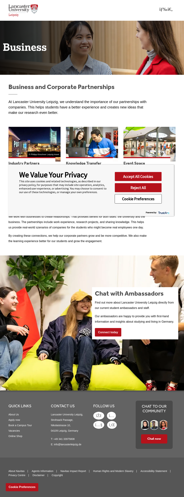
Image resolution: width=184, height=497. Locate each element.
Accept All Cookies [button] (138, 176)
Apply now (14, 419)
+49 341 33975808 (64, 439)
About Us (13, 414)
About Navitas (16, 471)
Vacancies (14, 430)
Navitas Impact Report (73, 471)
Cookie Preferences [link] (22, 487)
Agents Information (42, 471)
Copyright (57, 475)
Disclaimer (39, 475)
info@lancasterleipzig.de (67, 444)
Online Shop (15, 436)
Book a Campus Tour (20, 425)
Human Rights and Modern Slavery (113, 471)
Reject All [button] (138, 187)
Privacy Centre (16, 475)
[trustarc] (163, 212)
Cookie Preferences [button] (138, 198)
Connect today (108, 332)
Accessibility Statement (154, 471)
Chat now (154, 439)
